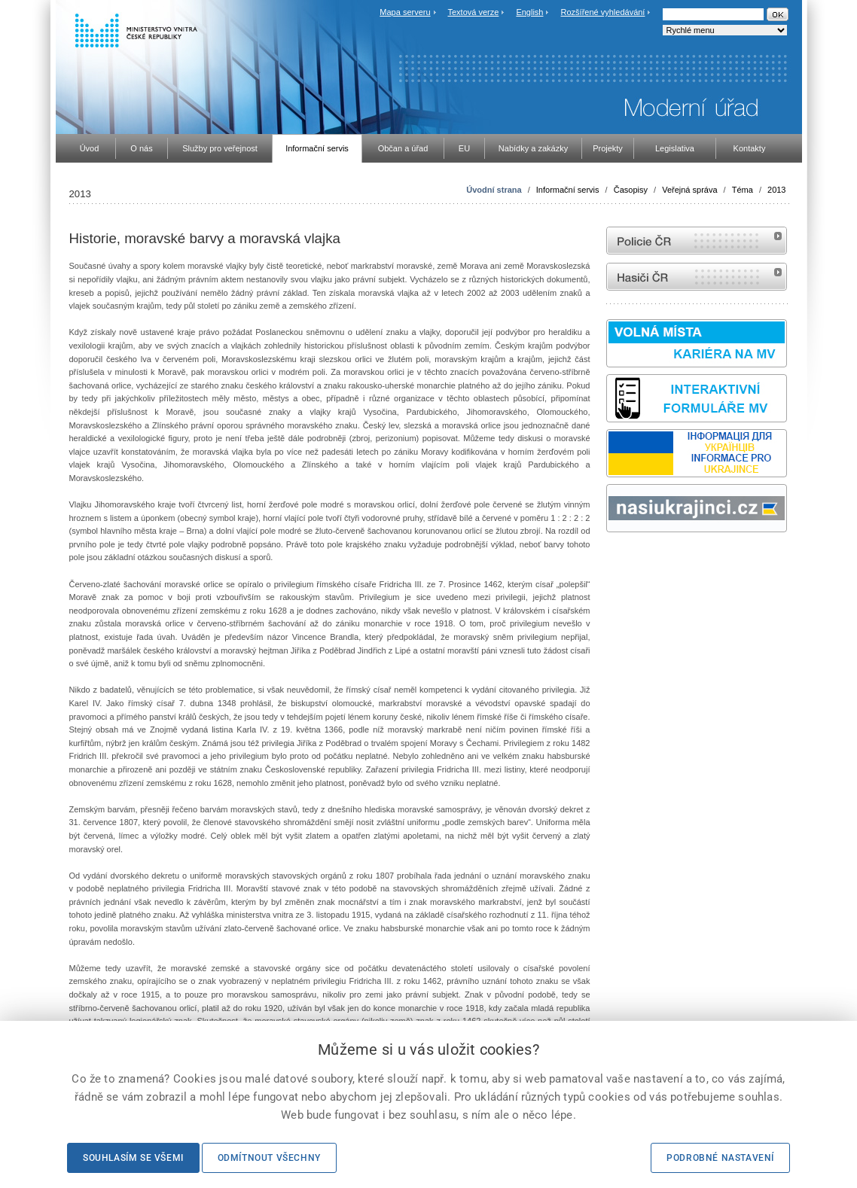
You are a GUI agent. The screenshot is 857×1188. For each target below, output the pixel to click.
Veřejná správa (689, 189)
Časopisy (631, 189)
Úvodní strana (493, 189)
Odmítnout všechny (269, 1158)
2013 (776, 189)
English (529, 12)
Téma (742, 189)
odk (614, 560)
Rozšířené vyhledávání (603, 12)
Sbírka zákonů (608, 560)
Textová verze (473, 12)
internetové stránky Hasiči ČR (696, 277)
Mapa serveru (405, 12)
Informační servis (567, 189)
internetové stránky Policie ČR (696, 240)
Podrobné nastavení (720, 1158)
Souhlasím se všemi (133, 1158)
